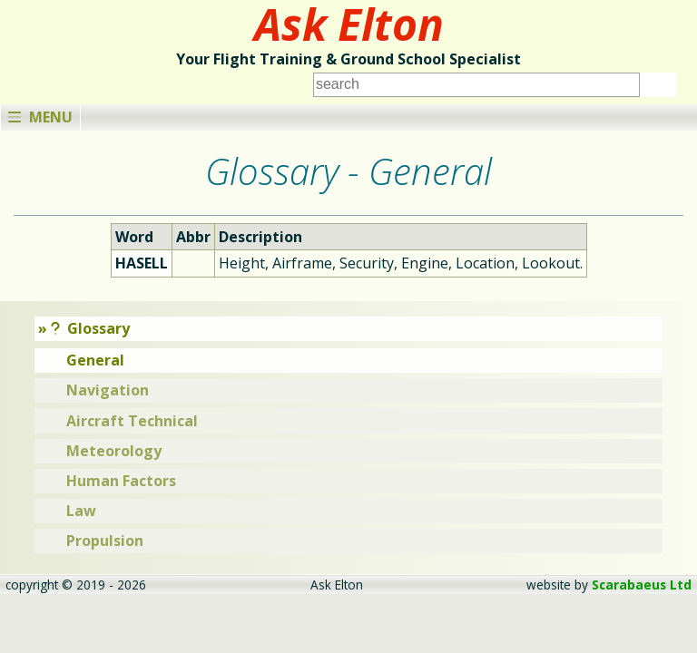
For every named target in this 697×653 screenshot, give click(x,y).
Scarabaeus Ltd (642, 584)
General (95, 360)
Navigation (107, 390)
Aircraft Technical (132, 421)
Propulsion (104, 541)
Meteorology (114, 451)
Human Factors (121, 481)
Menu (40, 117)
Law (81, 511)
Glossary (91, 328)
